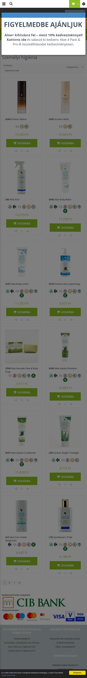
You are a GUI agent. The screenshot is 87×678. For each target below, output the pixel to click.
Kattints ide (16, 39)
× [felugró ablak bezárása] (82, 15)
